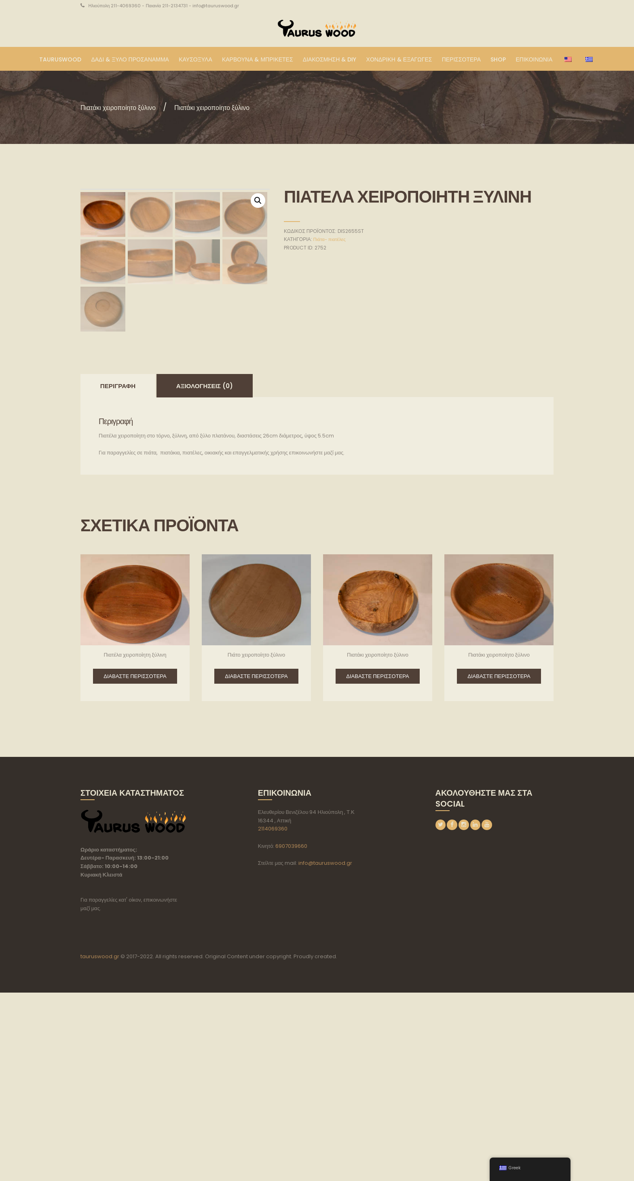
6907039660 (291, 1034)
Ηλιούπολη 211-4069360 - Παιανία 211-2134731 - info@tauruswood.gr (164, 5)
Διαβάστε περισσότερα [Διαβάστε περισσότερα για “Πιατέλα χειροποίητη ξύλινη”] (135, 864)
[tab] (117, 573)
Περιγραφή (117, 574)
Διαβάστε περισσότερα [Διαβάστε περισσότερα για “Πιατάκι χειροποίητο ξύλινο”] (377, 864)
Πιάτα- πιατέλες (330, 239)
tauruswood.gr (99, 1145)
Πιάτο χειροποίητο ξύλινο (256, 843)
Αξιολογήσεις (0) (204, 574)
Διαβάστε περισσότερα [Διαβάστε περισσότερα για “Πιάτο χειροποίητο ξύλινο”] (256, 864)
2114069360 (272, 1017)
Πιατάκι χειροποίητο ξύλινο (127, 107)
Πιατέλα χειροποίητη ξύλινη (135, 843)
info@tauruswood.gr (325, 1051)
